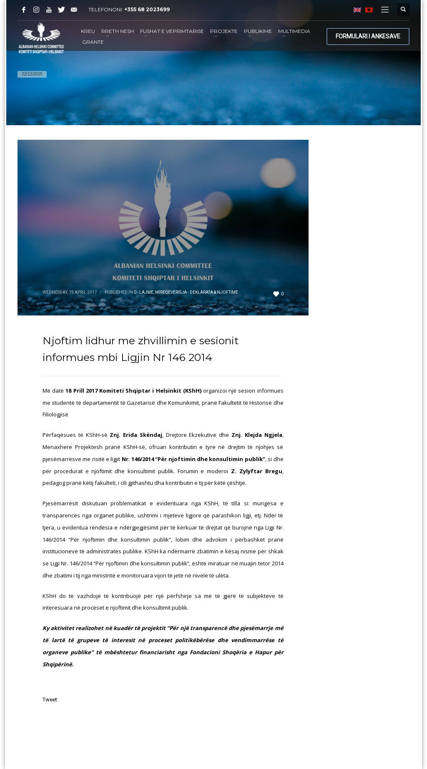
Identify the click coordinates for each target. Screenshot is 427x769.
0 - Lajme (143, 292)
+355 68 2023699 (147, 9)
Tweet (50, 699)
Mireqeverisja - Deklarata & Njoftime (196, 292)
